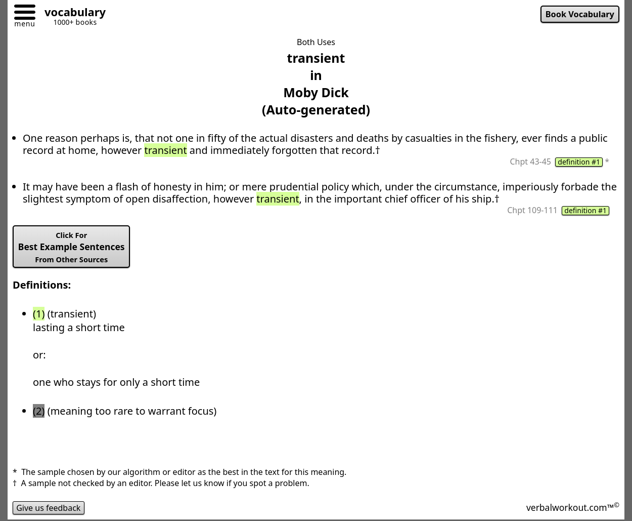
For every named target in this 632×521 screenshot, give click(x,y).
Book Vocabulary (580, 14)
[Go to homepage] (71, 13)
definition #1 (579, 162)
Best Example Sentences (71, 247)
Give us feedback (48, 507)
